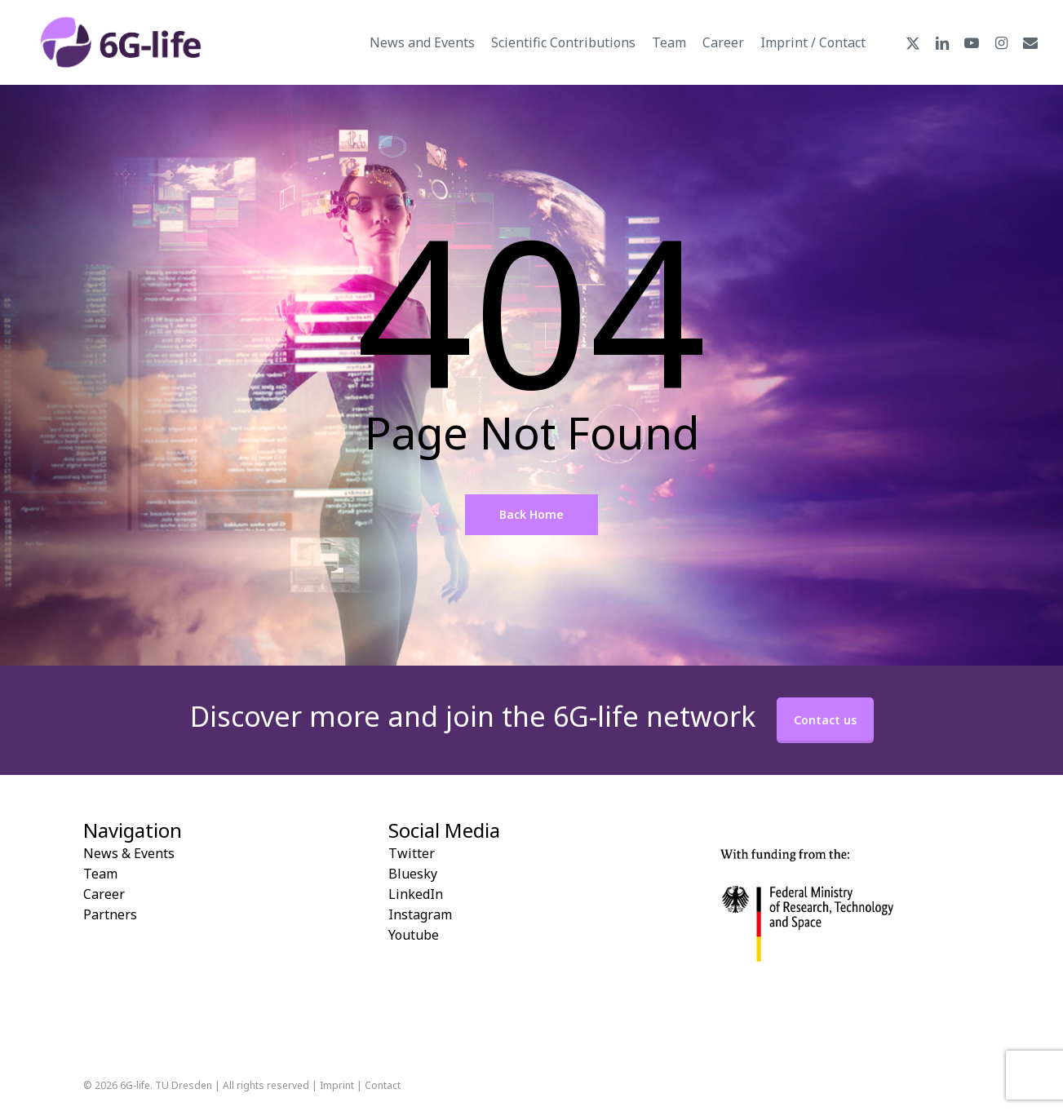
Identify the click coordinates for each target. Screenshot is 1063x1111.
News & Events (129, 853)
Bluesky (412, 874)
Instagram (420, 914)
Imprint (337, 1085)
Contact (383, 1085)
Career (104, 894)
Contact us (825, 720)
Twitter (411, 853)
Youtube (413, 935)
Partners (110, 914)
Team (100, 874)
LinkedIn (415, 894)
